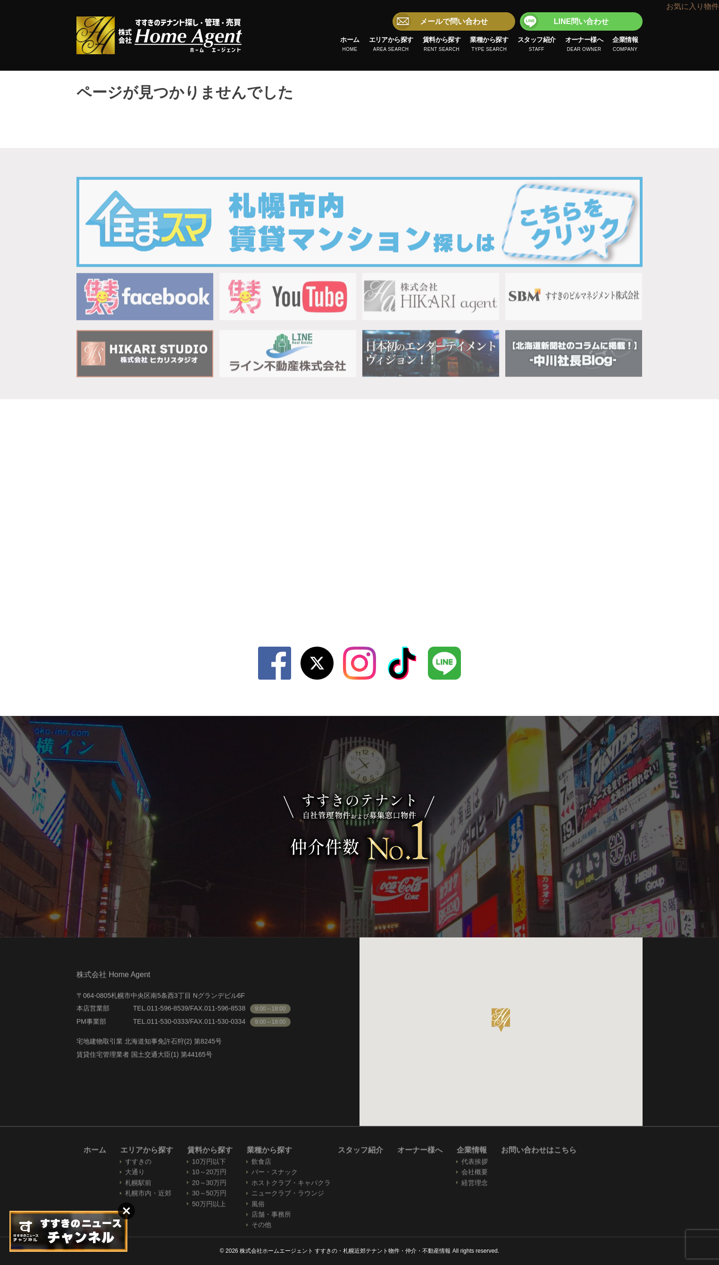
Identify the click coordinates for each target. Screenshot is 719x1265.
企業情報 (625, 45)
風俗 (258, 1205)
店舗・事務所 (271, 1216)
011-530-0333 (492, 586)
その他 (261, 1227)
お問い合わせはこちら (539, 1152)
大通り (135, 1174)
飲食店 (261, 1163)
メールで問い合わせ (454, 21)
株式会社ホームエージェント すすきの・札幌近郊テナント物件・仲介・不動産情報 (159, 35)
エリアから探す (391, 45)
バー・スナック (274, 1174)
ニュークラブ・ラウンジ (287, 1195)
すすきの (138, 1163)
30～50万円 (209, 1195)
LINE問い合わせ (581, 21)
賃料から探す (442, 45)
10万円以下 (209, 1163)
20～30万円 (209, 1184)
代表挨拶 (474, 1163)
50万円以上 (209, 1205)
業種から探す (489, 45)
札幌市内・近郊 (148, 1195)
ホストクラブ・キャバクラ (291, 1184)
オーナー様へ (584, 45)
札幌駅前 (138, 1184)
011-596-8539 (492, 565)
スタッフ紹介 (537, 45)
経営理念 (474, 1184)
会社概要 (474, 1174)
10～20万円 (209, 1174)
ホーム (349, 45)
